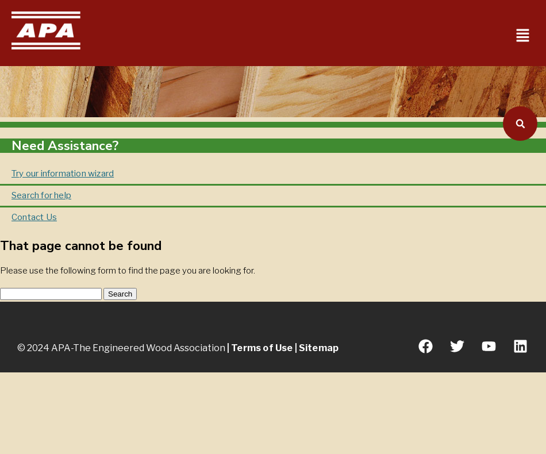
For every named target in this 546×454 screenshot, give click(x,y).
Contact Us (34, 217)
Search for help (41, 195)
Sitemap (319, 348)
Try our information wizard (62, 173)
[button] (523, 36)
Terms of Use (262, 348)
